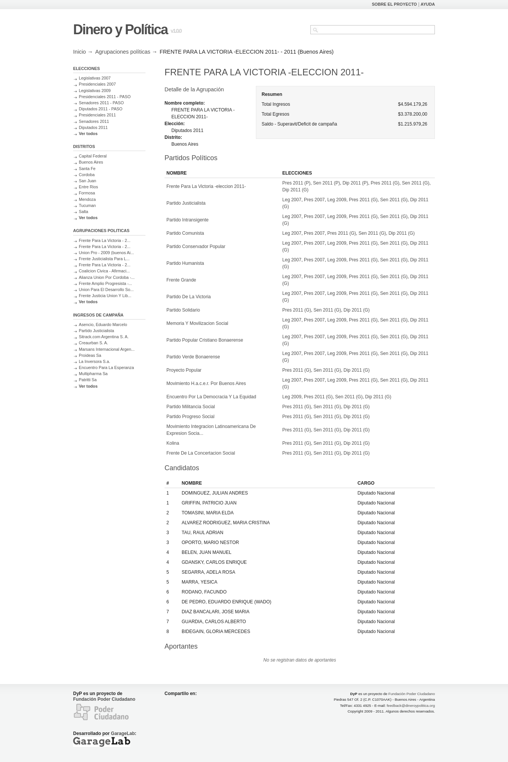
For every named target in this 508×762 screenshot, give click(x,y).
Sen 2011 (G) (416, 183)
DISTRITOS (84, 146)
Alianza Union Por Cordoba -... (106, 277)
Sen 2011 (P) (326, 183)
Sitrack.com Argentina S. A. (104, 336)
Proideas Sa (90, 355)
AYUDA (428, 4)
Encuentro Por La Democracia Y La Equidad (211, 396)
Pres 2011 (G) (385, 183)
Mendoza (87, 199)
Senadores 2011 (94, 121)
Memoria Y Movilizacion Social (197, 323)
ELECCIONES (86, 68)
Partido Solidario (183, 310)
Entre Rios (88, 187)
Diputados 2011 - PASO (100, 109)
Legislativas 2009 (94, 90)
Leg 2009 (336, 199)
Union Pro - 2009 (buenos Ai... (106, 252)
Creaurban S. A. (93, 342)
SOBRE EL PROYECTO (394, 4)
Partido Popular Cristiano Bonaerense (204, 340)
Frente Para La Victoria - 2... (104, 240)
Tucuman (87, 205)
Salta (83, 211)
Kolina (172, 443)
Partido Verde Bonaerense (193, 357)
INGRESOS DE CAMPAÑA (98, 315)
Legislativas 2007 (94, 78)
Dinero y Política (120, 29)
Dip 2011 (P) (355, 183)
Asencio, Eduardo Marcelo (103, 324)
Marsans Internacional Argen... (106, 349)
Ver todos (88, 133)
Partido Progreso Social (190, 416)
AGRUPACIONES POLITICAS (101, 230)
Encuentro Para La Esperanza (106, 367)
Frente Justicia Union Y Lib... (105, 295)
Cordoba (86, 174)
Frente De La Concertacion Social (200, 453)
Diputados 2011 (93, 127)
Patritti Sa (88, 379)
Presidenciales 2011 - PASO (105, 96)
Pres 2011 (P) (296, 183)
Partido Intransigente (187, 220)
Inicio (79, 52)
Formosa (87, 193)
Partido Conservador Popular (195, 246)
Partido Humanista (185, 263)
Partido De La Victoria (188, 296)
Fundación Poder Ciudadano (104, 699)
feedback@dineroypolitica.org (411, 705)
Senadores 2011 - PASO (101, 102)
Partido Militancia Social (190, 406)
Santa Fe (87, 168)
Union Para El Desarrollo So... (106, 289)
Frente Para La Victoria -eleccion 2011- (206, 186)
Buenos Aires (91, 162)
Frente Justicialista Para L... (104, 258)
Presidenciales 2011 (97, 115)
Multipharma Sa (93, 373)
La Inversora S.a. (94, 361)
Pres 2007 (314, 199)
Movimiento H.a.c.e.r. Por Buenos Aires (206, 383)
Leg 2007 (291, 199)
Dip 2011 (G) (295, 189)
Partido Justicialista (96, 330)
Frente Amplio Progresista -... (105, 283)
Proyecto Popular (183, 370)
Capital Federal (93, 156)
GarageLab (123, 733)
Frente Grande (181, 280)
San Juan (87, 180)
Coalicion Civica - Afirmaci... (104, 271)
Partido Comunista (185, 233)
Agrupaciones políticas (122, 52)
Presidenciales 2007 (97, 84)
